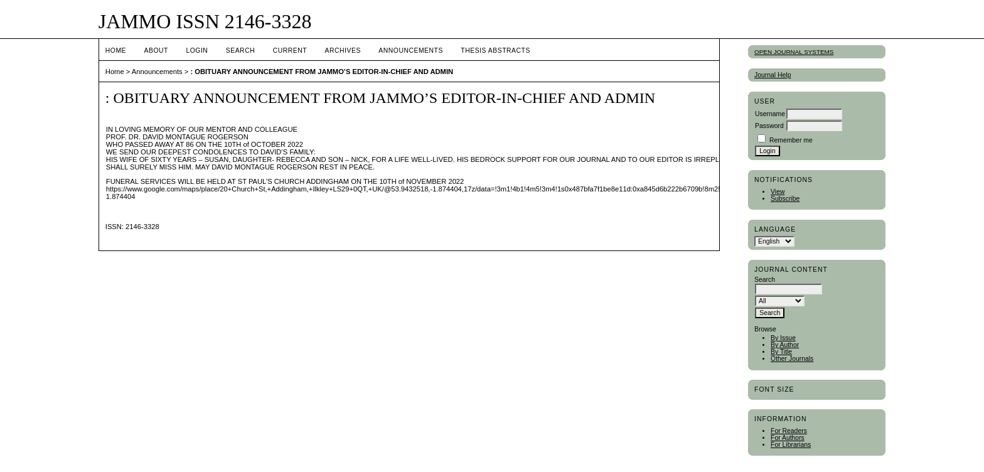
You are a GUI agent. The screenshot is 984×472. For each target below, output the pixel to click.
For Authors (788, 437)
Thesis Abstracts (495, 50)
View (777, 191)
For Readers (789, 430)
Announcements (410, 50)
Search (240, 50)
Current (290, 50)
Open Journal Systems (793, 51)
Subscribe (785, 198)
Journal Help (772, 75)
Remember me (791, 140)
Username (770, 113)
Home (115, 50)
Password (769, 125)
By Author (785, 344)
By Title (781, 351)
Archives (343, 50)
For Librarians (791, 444)
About (156, 50)
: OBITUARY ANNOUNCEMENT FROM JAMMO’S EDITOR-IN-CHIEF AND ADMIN (321, 71)
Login (197, 50)
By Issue (783, 338)
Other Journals (792, 358)
